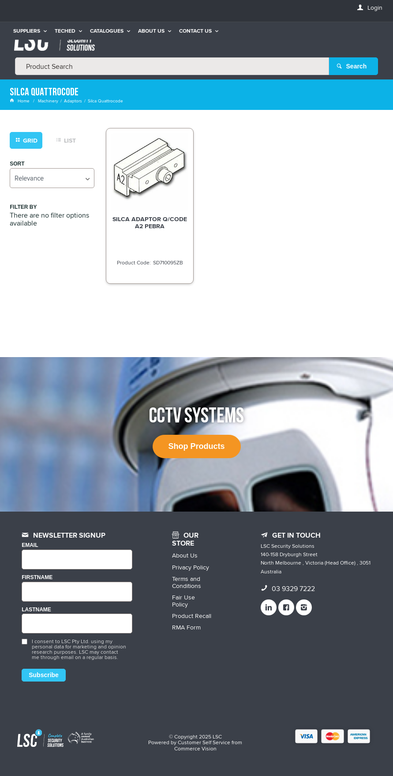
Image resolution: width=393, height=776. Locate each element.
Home (20, 101)
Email (30, 545)
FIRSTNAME (37, 577)
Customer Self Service (204, 742)
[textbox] (172, 66)
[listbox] (52, 178)
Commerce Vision (195, 748)
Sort (17, 164)
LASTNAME (36, 610)
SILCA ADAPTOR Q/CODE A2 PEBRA (149, 222)
